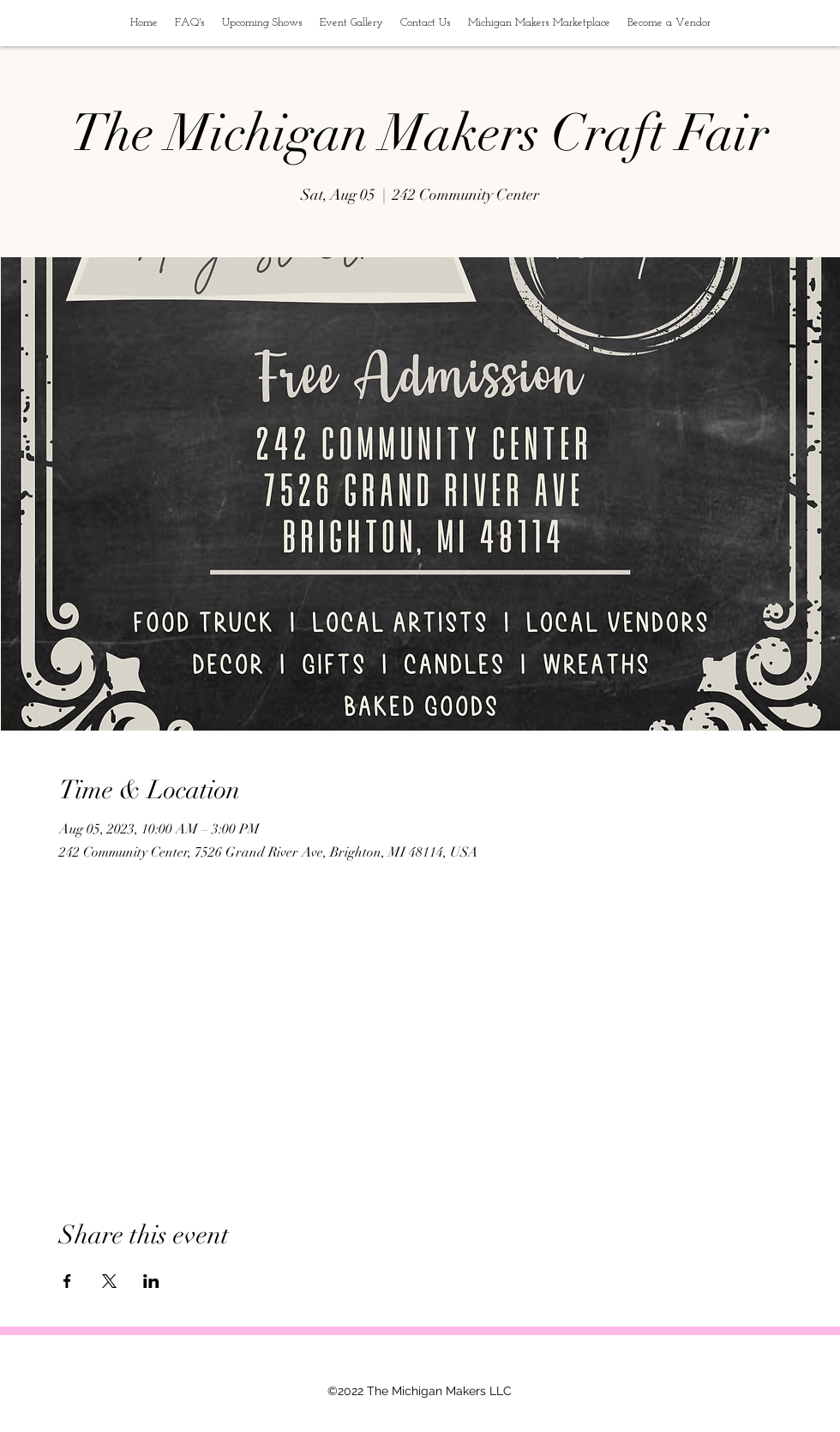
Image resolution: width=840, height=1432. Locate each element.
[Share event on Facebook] (67, 1281)
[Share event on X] (109, 1281)
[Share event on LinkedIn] (151, 1281)
